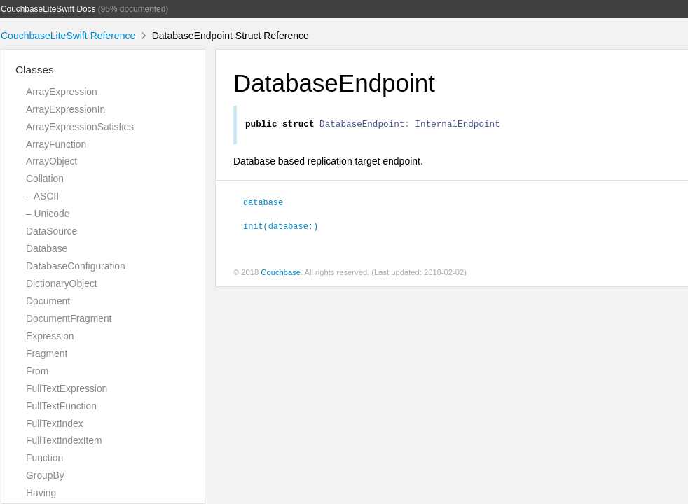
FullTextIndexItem (64, 440)
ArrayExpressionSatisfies (80, 126)
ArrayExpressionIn (65, 109)
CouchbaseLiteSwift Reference (68, 35)
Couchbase (281, 274)
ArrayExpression (61, 91)
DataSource (51, 231)
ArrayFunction (56, 144)
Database (46, 248)
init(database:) (280, 227)
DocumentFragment (68, 318)
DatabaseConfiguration (75, 266)
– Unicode (47, 213)
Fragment (46, 353)
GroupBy (45, 475)
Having (41, 492)
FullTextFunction (61, 406)
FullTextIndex (54, 423)
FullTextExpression (66, 388)
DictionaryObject (61, 283)
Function (44, 457)
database (263, 203)
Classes (34, 70)
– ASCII (42, 196)
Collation (45, 178)
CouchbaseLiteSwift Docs (48, 9)
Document (48, 301)
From (37, 371)
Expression (50, 336)
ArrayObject (51, 161)
